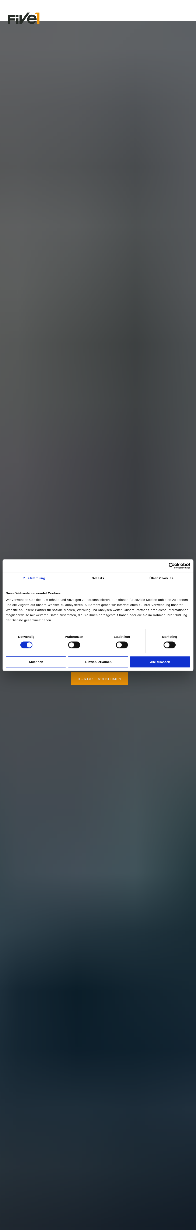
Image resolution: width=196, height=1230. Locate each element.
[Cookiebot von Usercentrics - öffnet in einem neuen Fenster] (171, 565)
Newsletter (18, 6)
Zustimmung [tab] (34, 578)
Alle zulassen (160, 662)
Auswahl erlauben (98, 662)
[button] (184, 18)
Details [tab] (98, 578)
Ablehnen (36, 662)
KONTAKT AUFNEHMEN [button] (99, 678)
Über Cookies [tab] (162, 578)
